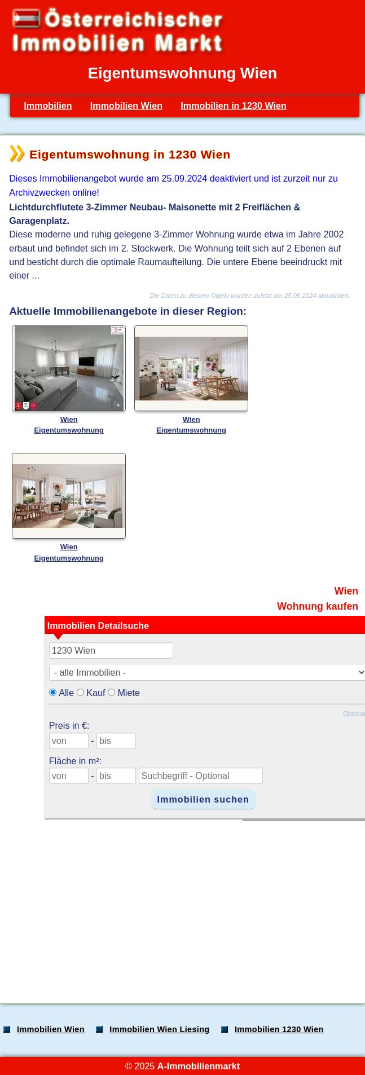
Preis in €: (69, 725)
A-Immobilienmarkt (198, 1066)
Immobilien (48, 105)
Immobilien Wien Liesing (159, 1029)
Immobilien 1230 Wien (279, 1029)
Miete (128, 693)
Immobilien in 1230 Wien (234, 105)
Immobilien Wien (126, 105)
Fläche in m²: (75, 761)
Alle (66, 693)
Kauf (95, 693)
